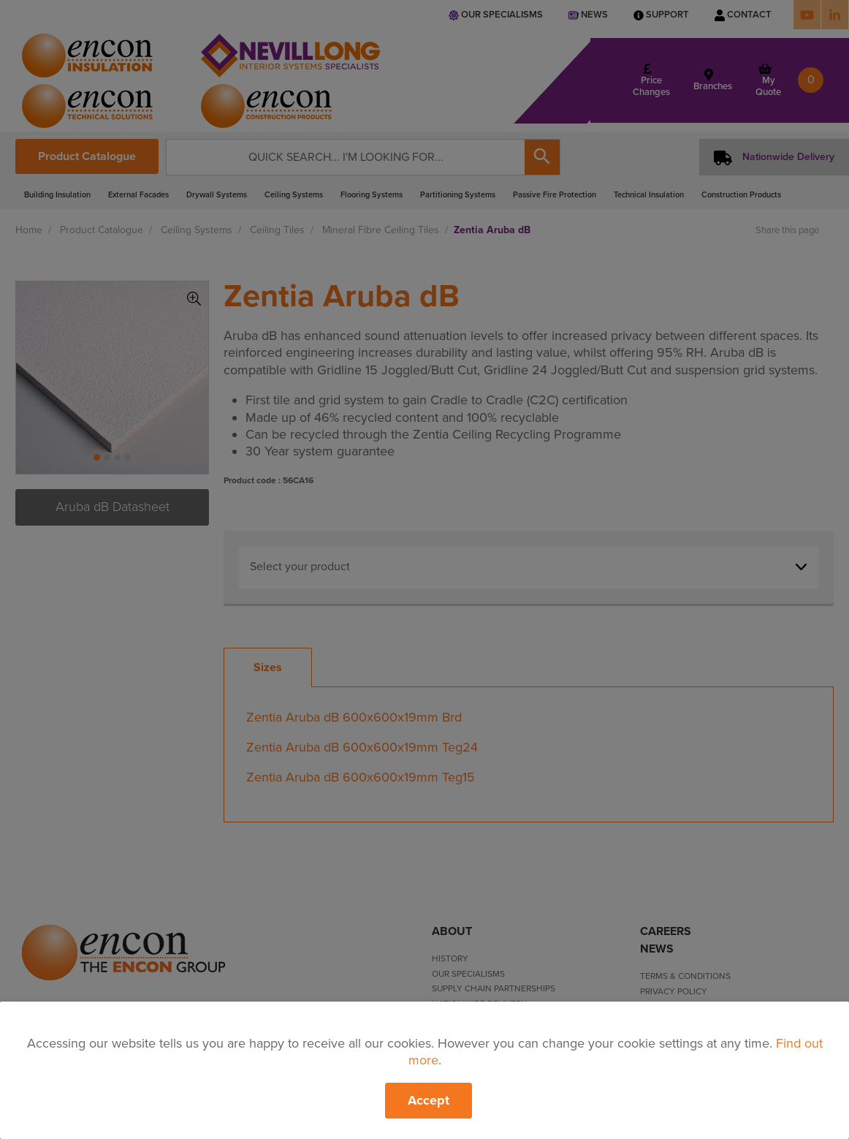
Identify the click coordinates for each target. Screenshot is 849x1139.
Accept (428, 1100)
